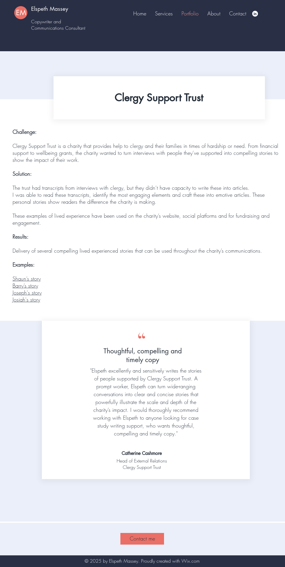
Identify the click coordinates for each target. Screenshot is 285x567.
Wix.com (190, 561)
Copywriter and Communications (48, 24)
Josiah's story (26, 299)
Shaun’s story (27, 278)
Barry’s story (25, 285)
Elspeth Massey (49, 9)
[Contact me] (142, 539)
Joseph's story (27, 292)
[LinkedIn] (255, 14)
